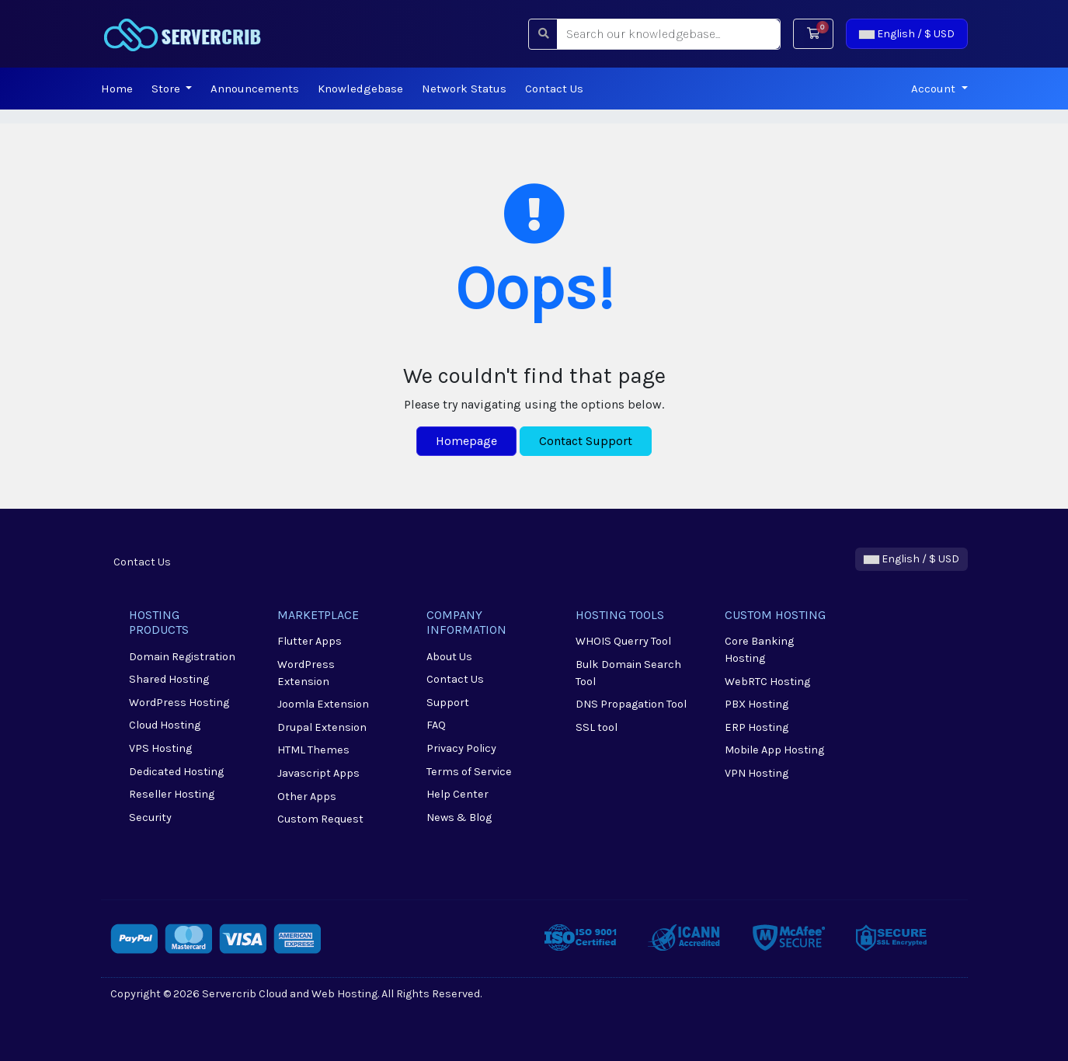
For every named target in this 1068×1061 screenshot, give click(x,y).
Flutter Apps (309, 641)
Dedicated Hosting (176, 771)
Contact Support (585, 440)
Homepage (466, 440)
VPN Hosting (756, 773)
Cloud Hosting (164, 725)
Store (167, 89)
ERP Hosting (756, 727)
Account (934, 89)
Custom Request (320, 819)
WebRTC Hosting (767, 681)
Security (150, 817)
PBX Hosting (756, 704)
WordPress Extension (306, 673)
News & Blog (459, 817)
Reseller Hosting (171, 794)
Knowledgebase (360, 89)
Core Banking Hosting (759, 650)
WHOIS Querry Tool (623, 641)
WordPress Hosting (179, 702)
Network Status (464, 89)
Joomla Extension (323, 704)
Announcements (254, 89)
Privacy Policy (461, 748)
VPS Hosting (160, 748)
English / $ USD (907, 33)
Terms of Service (469, 771)
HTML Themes (313, 750)
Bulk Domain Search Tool (628, 673)
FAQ (436, 725)
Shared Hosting (169, 679)
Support (447, 702)
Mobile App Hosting (774, 750)
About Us (449, 656)
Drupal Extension (322, 727)
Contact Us (554, 89)
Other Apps (306, 796)
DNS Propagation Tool (631, 704)
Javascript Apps (318, 773)
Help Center (457, 794)
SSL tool (596, 727)
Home (117, 89)
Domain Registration (182, 656)
